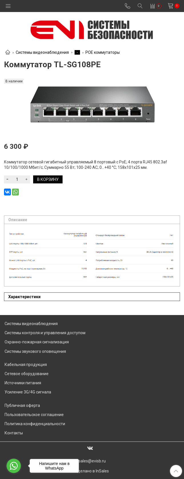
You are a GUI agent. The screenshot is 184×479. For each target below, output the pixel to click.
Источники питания (23, 383)
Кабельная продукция (26, 364)
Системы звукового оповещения (35, 351)
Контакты (14, 433)
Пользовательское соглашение (34, 414)
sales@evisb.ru (92, 461)
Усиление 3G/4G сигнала (28, 392)
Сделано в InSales (92, 471)
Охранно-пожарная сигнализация (37, 342)
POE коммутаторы (102, 52)
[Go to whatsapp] (14, 466)
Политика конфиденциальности (35, 423)
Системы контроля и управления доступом (45, 332)
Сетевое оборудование (27, 373)
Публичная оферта (22, 405)
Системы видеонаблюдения (42, 52)
